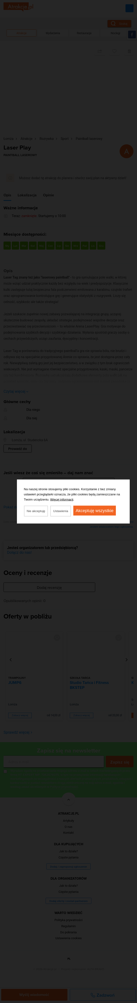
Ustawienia (60, 511)
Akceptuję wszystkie (95, 510)
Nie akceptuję (36, 511)
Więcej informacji (61, 499)
